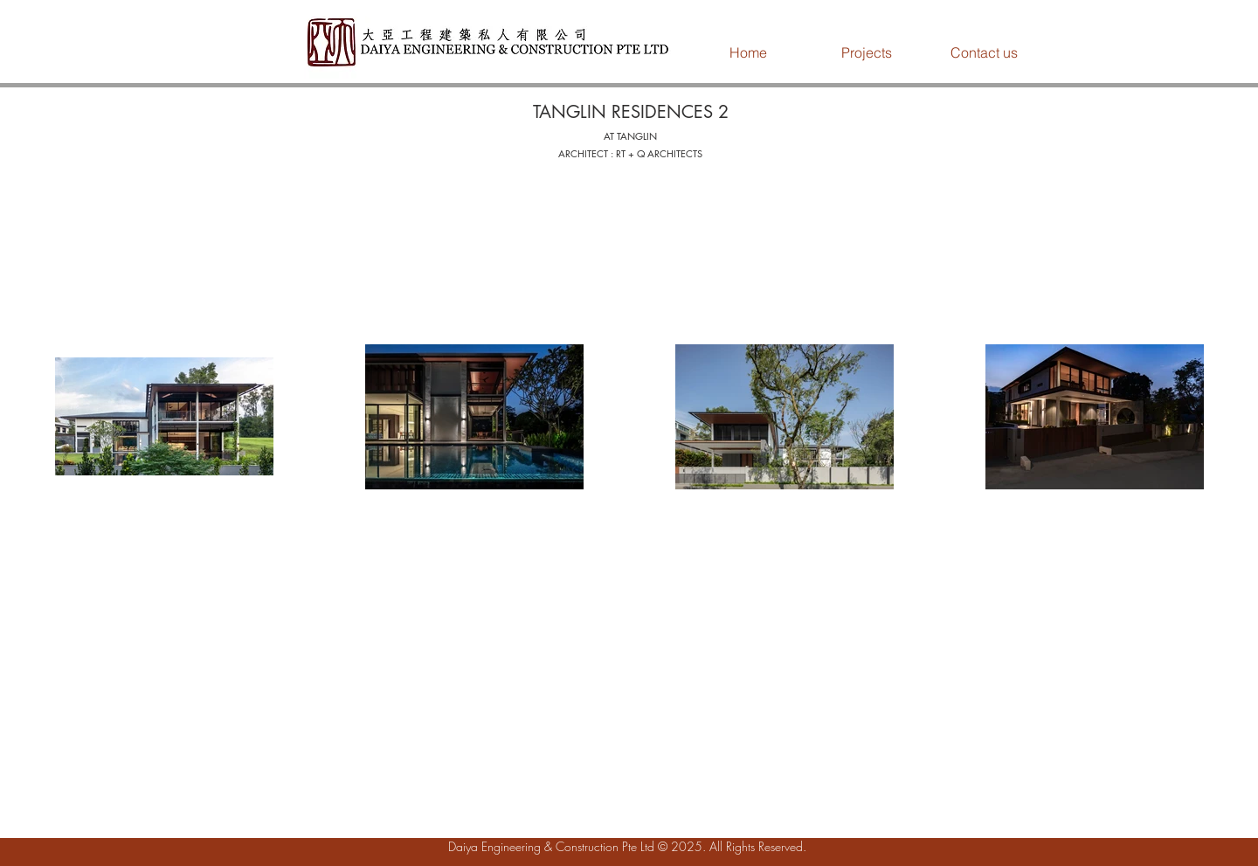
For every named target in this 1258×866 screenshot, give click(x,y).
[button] (866, 52)
